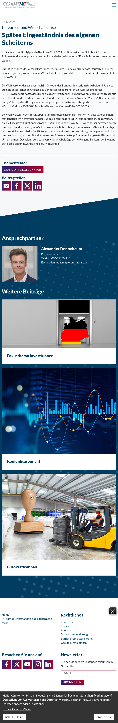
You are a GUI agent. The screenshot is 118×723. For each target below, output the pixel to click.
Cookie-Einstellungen (74, 642)
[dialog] (59, 707)
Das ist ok (104, 717)
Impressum (67, 622)
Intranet (66, 626)
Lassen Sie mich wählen (17, 709)
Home (5, 614)
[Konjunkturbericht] (59, 419)
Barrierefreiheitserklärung (76, 638)
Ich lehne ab (14, 717)
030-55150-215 (60, 258)
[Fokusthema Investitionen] (59, 332)
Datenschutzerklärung (74, 634)
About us (66, 630)
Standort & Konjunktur (22, 169)
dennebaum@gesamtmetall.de (68, 262)
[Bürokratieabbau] (59, 524)
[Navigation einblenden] (114, 4)
